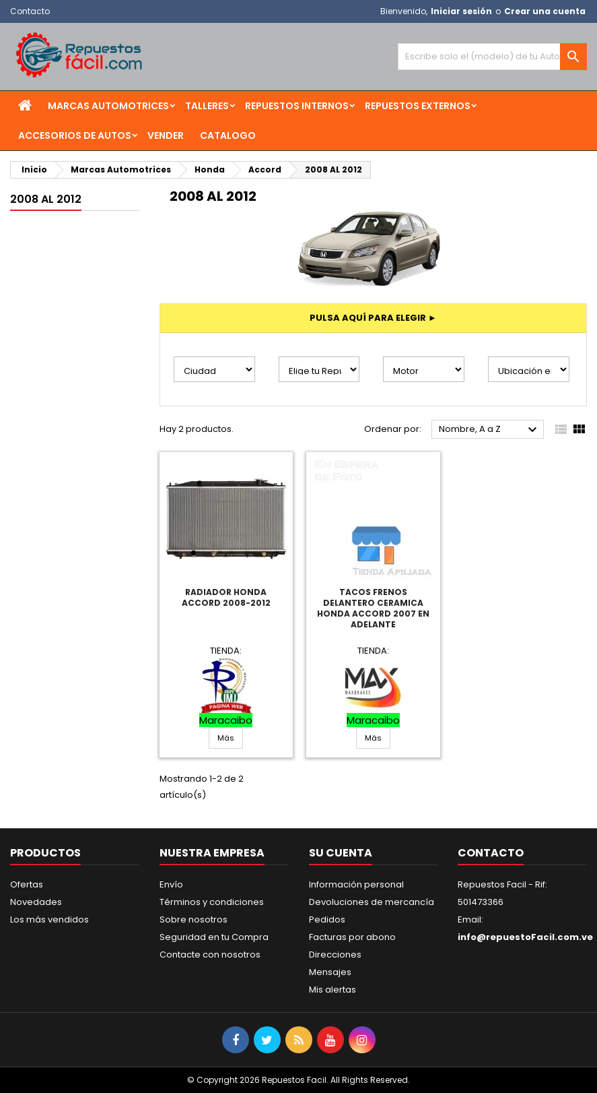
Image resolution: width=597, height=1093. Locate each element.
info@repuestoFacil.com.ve (525, 937)
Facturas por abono (352, 937)
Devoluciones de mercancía (371, 902)
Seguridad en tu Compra (214, 937)
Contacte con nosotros (210, 954)
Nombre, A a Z (489, 430)
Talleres (207, 106)
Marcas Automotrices (108, 106)
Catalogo (228, 135)
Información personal (356, 884)
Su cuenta (340, 853)
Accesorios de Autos (74, 135)
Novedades (36, 902)
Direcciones (335, 954)
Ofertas (26, 884)
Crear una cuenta (545, 11)
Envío (171, 884)
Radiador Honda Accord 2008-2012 (226, 597)
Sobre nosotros (193, 919)
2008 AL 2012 (45, 199)
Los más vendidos (49, 919)
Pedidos (327, 919)
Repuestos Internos (297, 106)
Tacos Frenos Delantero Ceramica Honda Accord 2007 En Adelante (373, 608)
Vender (165, 135)
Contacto (30, 11)
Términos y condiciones (212, 902)
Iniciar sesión (461, 11)
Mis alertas (332, 989)
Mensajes (330, 972)
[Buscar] (492, 56)
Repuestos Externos (417, 106)
